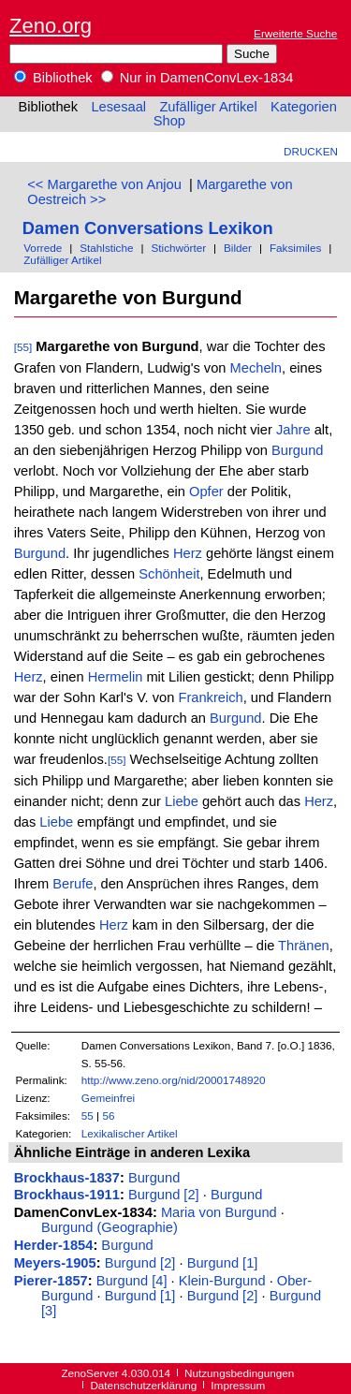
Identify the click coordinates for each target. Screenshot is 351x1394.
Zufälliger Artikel (207, 106)
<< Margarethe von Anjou (104, 184)
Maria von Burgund (219, 1212)
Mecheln (256, 367)
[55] (23, 347)
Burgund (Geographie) (109, 1227)
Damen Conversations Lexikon (147, 228)
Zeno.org (50, 25)
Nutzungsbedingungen (239, 1373)
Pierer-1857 (51, 1280)
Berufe (72, 883)
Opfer (206, 491)
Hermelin (115, 676)
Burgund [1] (222, 1262)
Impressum (238, 1385)
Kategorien (304, 106)
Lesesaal (118, 106)
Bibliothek (53, 77)
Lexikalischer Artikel (129, 1133)
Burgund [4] (132, 1280)
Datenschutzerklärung (143, 1385)
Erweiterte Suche (295, 33)
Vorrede (42, 248)
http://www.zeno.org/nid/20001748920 (173, 1080)
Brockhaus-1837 (67, 1177)
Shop (169, 120)
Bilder (238, 248)
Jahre (293, 429)
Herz (187, 553)
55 (87, 1115)
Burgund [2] (163, 1194)
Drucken (311, 151)
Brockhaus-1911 (67, 1194)
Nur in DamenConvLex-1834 (197, 77)
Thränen (303, 945)
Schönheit (169, 573)
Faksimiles (295, 248)
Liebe (181, 801)
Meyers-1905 (55, 1262)
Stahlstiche (106, 248)
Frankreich (210, 697)
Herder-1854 (54, 1245)
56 (108, 1115)
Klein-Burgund (222, 1280)
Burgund (297, 450)
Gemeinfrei (108, 1098)
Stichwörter (178, 248)
